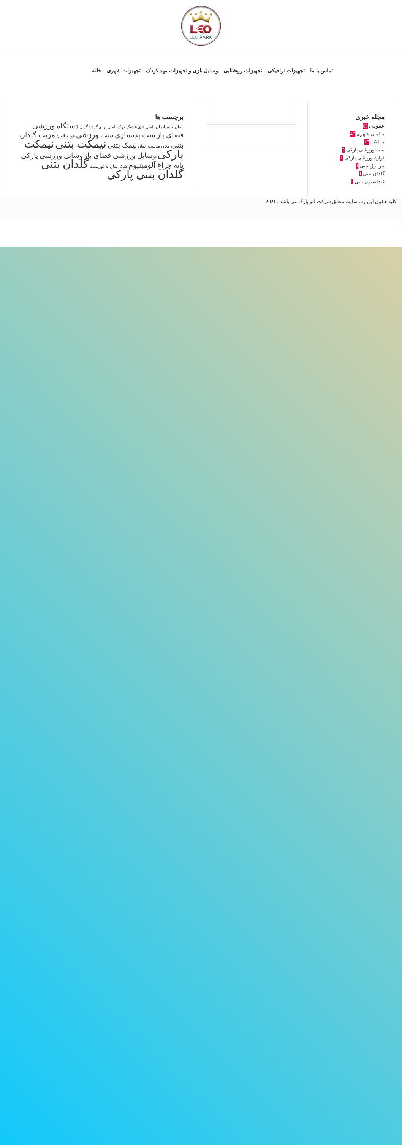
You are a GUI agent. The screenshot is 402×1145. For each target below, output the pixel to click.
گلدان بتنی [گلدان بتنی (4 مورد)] (65, 164)
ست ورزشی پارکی (365, 150)
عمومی (377, 126)
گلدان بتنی (374, 173)
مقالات (377, 142)
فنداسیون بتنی (370, 181)
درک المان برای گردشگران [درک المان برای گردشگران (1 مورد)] (102, 127)
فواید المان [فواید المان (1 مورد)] (65, 136)
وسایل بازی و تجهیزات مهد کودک (182, 71)
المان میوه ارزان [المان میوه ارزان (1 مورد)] (170, 127)
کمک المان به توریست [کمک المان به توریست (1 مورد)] (108, 166)
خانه (96, 71)
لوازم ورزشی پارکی (364, 158)
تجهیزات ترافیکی (286, 71)
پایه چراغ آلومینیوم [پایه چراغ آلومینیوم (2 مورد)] (156, 165)
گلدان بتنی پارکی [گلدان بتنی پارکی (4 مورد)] (145, 174)
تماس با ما (321, 71)
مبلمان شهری (370, 134)
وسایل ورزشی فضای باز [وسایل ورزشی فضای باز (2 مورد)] (120, 155)
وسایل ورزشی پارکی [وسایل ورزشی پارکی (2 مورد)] (52, 155)
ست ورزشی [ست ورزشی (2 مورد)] (95, 135)
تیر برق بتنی (372, 166)
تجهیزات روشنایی (242, 71)
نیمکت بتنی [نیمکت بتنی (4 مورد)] (80, 144)
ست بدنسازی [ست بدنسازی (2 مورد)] (135, 135)
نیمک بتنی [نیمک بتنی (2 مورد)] (122, 145)
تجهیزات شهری (124, 71)
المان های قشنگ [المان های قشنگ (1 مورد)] (140, 127)
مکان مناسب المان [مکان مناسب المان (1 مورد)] (153, 146)
